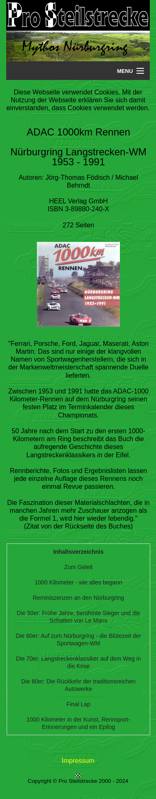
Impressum (77, 760)
